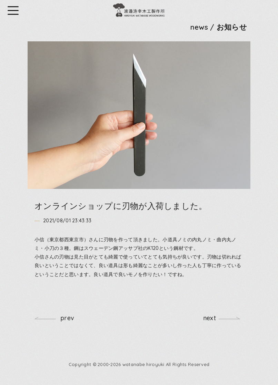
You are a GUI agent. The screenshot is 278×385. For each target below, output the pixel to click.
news (199, 26)
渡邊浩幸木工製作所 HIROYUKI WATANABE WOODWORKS (139, 10)
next (209, 318)
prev (67, 318)
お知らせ (232, 26)
